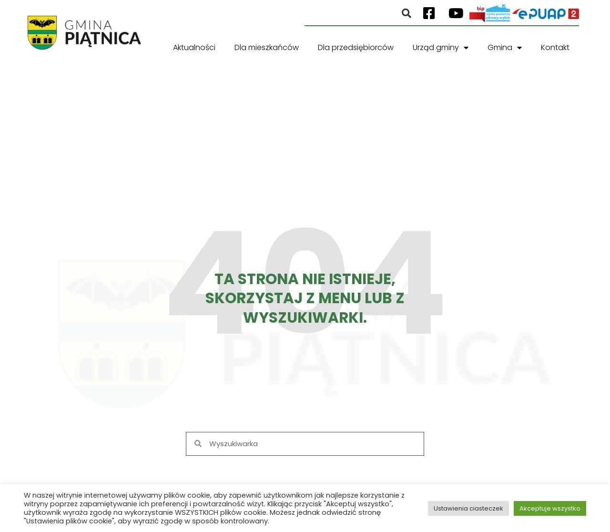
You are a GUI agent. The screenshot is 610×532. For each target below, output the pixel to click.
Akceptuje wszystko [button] (549, 508)
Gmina (505, 47)
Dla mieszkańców (266, 47)
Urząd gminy (440, 47)
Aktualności (194, 47)
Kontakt (555, 47)
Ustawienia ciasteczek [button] (468, 508)
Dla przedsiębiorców (356, 47)
